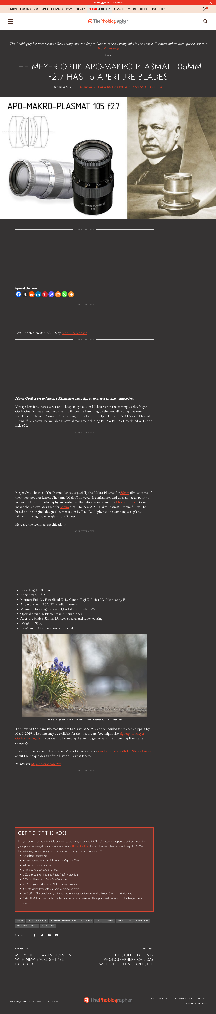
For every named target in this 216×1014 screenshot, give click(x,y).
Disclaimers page (107, 48)
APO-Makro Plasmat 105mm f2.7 (66, 920)
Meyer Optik (142, 920)
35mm (124, 493)
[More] (71, 294)
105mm (20, 920)
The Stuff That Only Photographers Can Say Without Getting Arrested (126, 959)
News (108, 55)
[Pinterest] (45, 294)
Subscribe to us (80, 846)
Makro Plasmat (124, 920)
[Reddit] (32, 294)
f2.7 (97, 920)
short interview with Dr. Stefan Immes (124, 751)
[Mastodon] (51, 294)
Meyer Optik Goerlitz (46, 764)
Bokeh (89, 920)
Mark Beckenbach (74, 333)
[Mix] (58, 294)
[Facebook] (18, 294)
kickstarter (108, 920)
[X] (25, 294)
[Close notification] (211, 3)
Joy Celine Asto (62, 87)
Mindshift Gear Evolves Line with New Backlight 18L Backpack (44, 959)
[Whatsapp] (65, 294)
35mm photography (37, 920)
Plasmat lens (47, 925)
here (102, 3)
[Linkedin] (38, 294)
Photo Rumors (126, 502)
